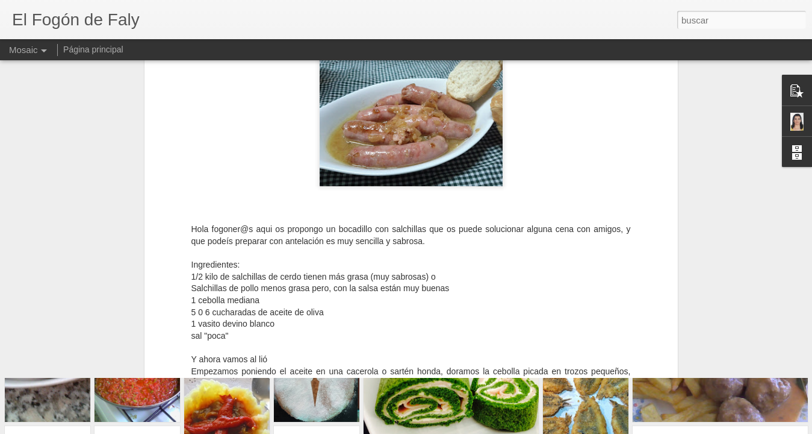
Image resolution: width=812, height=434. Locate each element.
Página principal (93, 49)
